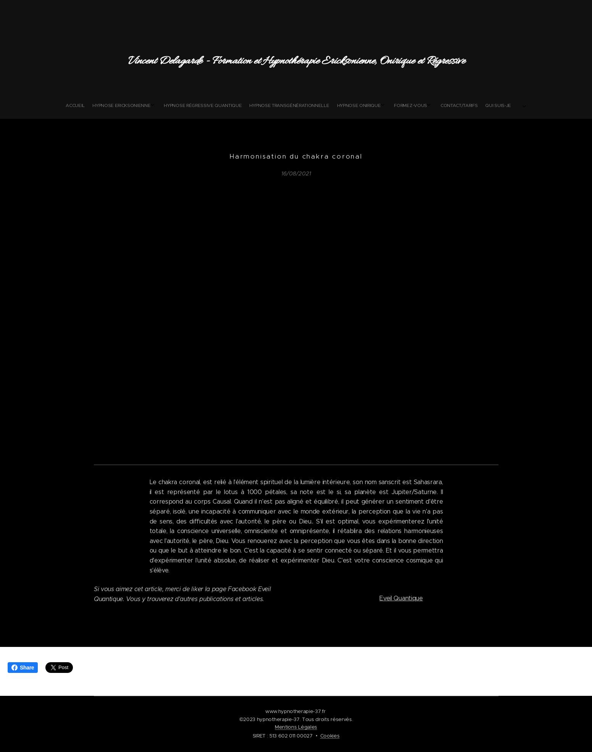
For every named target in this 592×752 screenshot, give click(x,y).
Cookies (330, 736)
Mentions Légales (296, 727)
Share (22, 667)
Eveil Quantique (401, 598)
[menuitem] (239, 105)
